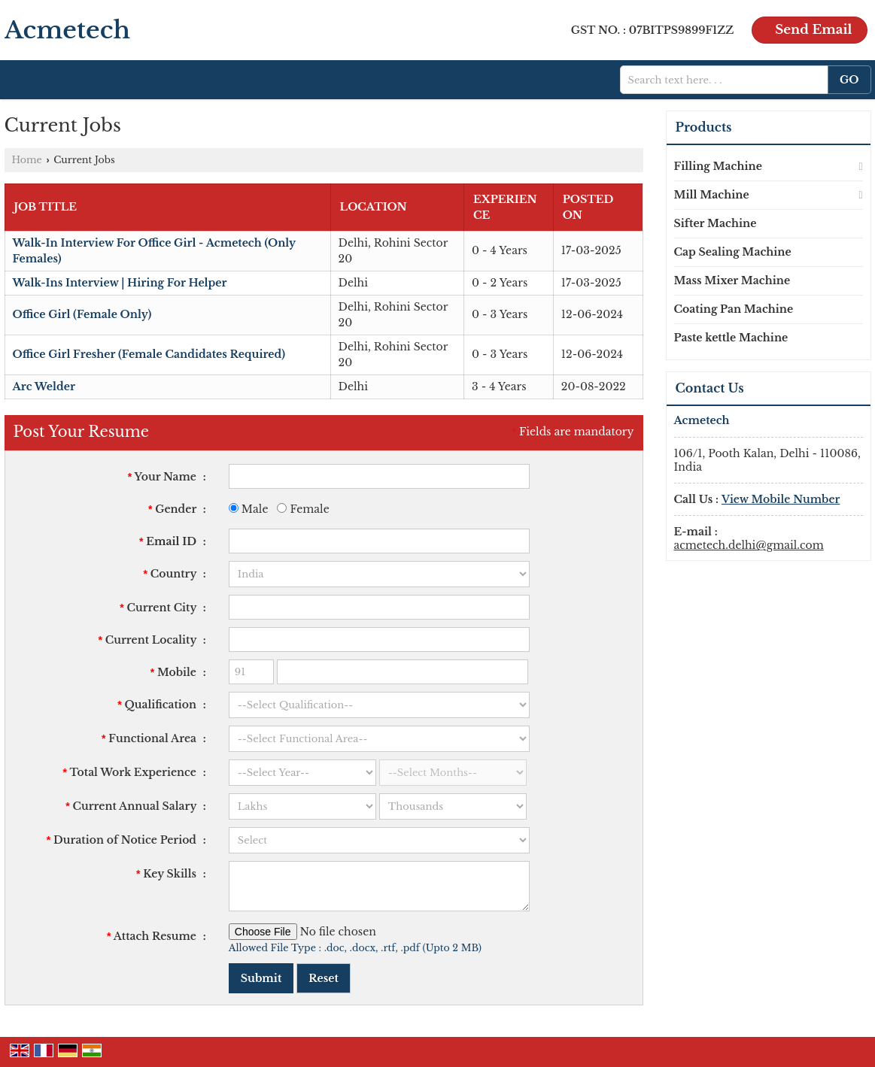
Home (27, 159)
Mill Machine (711, 195)
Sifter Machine (715, 223)
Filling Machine (718, 166)
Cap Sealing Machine (732, 252)
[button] (781, 499)
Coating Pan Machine (734, 309)
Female (303, 509)
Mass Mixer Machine (732, 280)
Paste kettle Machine (731, 337)
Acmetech (68, 30)
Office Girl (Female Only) (82, 314)
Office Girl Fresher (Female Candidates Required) (149, 354)
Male (249, 509)
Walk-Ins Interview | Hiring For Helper (120, 282)
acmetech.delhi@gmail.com (749, 545)
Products (704, 127)
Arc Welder (44, 386)
